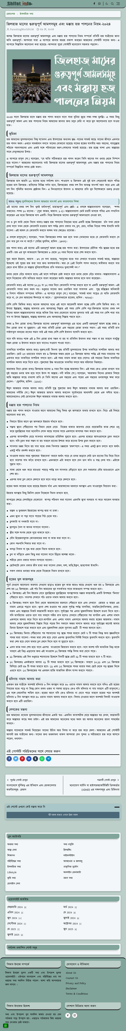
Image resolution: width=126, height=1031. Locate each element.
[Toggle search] (112, 4)
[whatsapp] (99, 4)
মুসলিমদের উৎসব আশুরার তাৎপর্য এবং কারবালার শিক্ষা (50, 202)
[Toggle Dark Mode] (106, 3)
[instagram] (74, 1015)
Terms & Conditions (77, 994)
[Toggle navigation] (118, 3)
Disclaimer (71, 988)
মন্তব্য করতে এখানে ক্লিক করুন (63, 815)
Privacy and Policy (76, 983)
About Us (71, 973)
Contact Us (72, 978)
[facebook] (94, 4)
